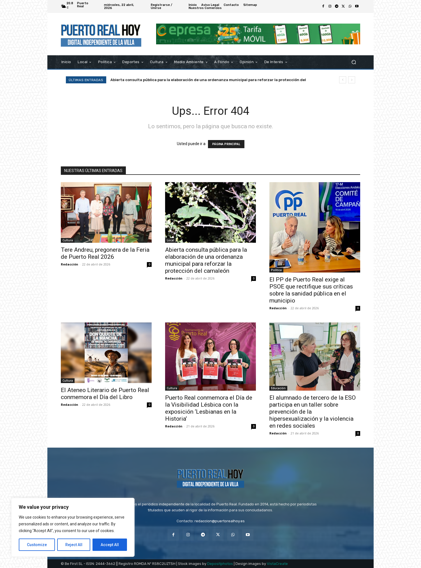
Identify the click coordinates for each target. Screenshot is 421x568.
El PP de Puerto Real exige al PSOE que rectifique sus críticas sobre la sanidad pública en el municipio (311, 290)
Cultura (68, 240)
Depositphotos (220, 564)
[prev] (342, 79)
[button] (353, 61)
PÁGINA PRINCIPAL (226, 144)
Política (276, 270)
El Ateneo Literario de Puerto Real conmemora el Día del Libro (105, 393)
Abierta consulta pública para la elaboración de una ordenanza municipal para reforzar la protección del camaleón (206, 260)
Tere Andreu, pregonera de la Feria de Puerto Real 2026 (105, 253)
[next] (351, 79)
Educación (278, 388)
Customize (37, 544)
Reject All (73, 544)
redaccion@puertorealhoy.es (220, 521)
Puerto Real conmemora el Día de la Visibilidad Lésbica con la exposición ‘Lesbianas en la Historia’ (208, 408)
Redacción (69, 264)
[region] (73, 527)
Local (170, 240)
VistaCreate (277, 564)
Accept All (110, 544)
